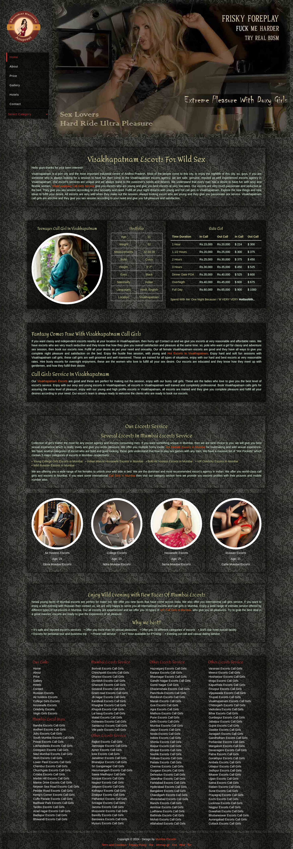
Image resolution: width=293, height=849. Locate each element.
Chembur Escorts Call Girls (50, 766)
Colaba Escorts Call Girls (49, 774)
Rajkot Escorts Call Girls (107, 741)
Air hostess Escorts (45, 697)
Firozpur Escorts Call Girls (225, 689)
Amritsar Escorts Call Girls (166, 807)
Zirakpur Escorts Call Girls (108, 794)
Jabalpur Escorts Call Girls (225, 721)
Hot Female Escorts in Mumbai (185, 447)
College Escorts (117, 553)
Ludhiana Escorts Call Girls (167, 811)
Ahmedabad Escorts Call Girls (169, 799)
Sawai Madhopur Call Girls (109, 774)
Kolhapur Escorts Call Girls (109, 790)
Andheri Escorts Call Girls (49, 729)
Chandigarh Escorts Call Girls (169, 795)
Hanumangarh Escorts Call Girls (112, 770)
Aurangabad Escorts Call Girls (228, 819)
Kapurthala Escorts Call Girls (227, 684)
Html (182, 845)
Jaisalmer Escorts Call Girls (109, 758)
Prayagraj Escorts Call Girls (226, 795)
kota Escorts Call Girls (106, 754)
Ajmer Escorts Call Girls (107, 750)
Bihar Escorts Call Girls (223, 713)
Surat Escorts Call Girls (223, 791)
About (14, 66)
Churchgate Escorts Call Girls (52, 770)
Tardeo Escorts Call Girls (49, 807)
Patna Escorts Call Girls (224, 754)
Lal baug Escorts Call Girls (108, 713)
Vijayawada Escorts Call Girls (227, 693)
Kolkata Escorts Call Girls (166, 758)
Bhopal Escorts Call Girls (166, 750)
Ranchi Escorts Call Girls (166, 803)
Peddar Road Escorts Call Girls (53, 790)
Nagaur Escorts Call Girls (108, 782)
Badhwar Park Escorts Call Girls (53, 803)
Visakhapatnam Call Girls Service (73, 186)
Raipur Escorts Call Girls (165, 746)
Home (14, 57)
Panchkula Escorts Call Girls (168, 693)
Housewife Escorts (176, 553)
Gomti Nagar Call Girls (164, 684)
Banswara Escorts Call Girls (109, 819)
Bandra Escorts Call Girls (49, 725)
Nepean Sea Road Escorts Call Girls (56, 786)
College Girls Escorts (46, 701)
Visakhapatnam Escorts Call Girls (230, 701)
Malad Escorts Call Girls (107, 717)
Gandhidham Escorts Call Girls (228, 737)
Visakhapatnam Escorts (52, 381)
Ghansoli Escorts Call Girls (109, 684)
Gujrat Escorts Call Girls (224, 725)
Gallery (15, 85)
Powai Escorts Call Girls (48, 741)
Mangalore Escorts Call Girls (227, 746)
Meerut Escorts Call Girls (224, 672)
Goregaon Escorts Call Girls (51, 750)
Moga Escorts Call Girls (223, 680)
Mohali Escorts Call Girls (165, 819)
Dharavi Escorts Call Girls (108, 676)
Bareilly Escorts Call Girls (108, 815)
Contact (15, 104)
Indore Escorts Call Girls (165, 737)
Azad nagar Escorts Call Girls (51, 811)
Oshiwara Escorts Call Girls (109, 721)
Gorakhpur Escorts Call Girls (227, 758)
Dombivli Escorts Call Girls (108, 680)
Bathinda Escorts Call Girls (167, 815)
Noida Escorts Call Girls (165, 733)
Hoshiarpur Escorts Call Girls (227, 676)
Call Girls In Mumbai (122, 475)
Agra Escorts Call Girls (164, 709)
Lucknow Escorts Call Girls (226, 803)
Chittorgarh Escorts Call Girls (227, 705)
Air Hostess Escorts (57, 553)
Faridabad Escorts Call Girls (168, 782)
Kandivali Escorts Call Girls (109, 701)
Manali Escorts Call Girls (165, 701)
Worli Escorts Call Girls (47, 758)
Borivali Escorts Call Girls (108, 668)
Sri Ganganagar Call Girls (108, 766)
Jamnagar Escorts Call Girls (109, 745)
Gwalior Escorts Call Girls (225, 729)
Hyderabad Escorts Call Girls (168, 786)
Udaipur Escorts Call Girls (225, 766)
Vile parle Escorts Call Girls (109, 729)
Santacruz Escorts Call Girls (109, 725)
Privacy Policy (137, 845)
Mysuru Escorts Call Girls (108, 823)
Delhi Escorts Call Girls (164, 721)
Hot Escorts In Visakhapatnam (187, 353)
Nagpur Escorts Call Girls (225, 807)
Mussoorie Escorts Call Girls (110, 811)
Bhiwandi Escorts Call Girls (50, 819)
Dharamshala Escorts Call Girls (170, 689)
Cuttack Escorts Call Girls (225, 823)
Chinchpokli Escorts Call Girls (110, 672)
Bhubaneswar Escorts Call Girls (229, 815)
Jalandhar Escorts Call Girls (167, 778)
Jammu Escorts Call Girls (108, 807)
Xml (174, 845)
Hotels (14, 94)
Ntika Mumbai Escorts (117, 564)
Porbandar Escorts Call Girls (227, 742)
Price (13, 75)
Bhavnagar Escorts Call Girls (168, 676)
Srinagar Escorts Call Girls (108, 803)
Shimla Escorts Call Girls (165, 742)
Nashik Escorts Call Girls (165, 754)
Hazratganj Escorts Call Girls (168, 668)
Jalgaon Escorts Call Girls (108, 786)
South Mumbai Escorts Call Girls (53, 737)
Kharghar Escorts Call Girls (109, 705)
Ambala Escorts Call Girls (225, 762)
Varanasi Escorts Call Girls (225, 668)
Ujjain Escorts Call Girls (223, 778)
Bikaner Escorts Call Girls (225, 774)
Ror (151, 845)
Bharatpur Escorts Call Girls (109, 762)
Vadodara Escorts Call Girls (226, 709)
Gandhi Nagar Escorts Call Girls (170, 680)
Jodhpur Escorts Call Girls (225, 770)
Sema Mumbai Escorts (176, 564)
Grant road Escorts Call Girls (110, 693)
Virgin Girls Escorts (45, 713)
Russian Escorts (235, 553)
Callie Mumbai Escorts (236, 564)
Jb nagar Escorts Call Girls (109, 697)
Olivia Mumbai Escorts (57, 564)
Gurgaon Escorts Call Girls (167, 770)
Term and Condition (114, 845)
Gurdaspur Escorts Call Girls (227, 717)
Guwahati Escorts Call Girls (226, 811)
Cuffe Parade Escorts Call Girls (52, 798)
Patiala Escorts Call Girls (165, 762)
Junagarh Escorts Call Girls (226, 733)
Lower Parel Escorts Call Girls (52, 762)
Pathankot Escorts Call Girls (109, 798)
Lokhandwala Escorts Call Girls (53, 745)
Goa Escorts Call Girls (164, 705)
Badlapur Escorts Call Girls (50, 815)
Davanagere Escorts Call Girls (228, 750)
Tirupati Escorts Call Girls (225, 697)
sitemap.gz (163, 845)
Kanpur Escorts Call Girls (166, 672)
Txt (189, 845)
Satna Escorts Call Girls (224, 782)
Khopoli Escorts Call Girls (108, 709)
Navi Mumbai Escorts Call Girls (52, 754)
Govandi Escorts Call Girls (108, 689)
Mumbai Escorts (165, 839)
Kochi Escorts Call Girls (223, 799)
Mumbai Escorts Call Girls (166, 725)
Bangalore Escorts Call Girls (168, 791)
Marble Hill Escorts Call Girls (51, 778)
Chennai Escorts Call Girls (166, 766)
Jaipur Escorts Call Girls (165, 729)
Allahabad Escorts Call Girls (168, 823)
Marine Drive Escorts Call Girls (52, 782)
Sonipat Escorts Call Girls (108, 778)
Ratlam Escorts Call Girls (225, 786)
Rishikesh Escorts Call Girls (167, 697)
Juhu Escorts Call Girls (47, 733)
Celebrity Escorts (44, 709)
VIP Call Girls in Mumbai (175, 610)
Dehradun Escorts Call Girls (167, 774)
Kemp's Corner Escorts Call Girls (54, 794)
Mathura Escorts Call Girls (166, 713)
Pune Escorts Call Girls (164, 717)
